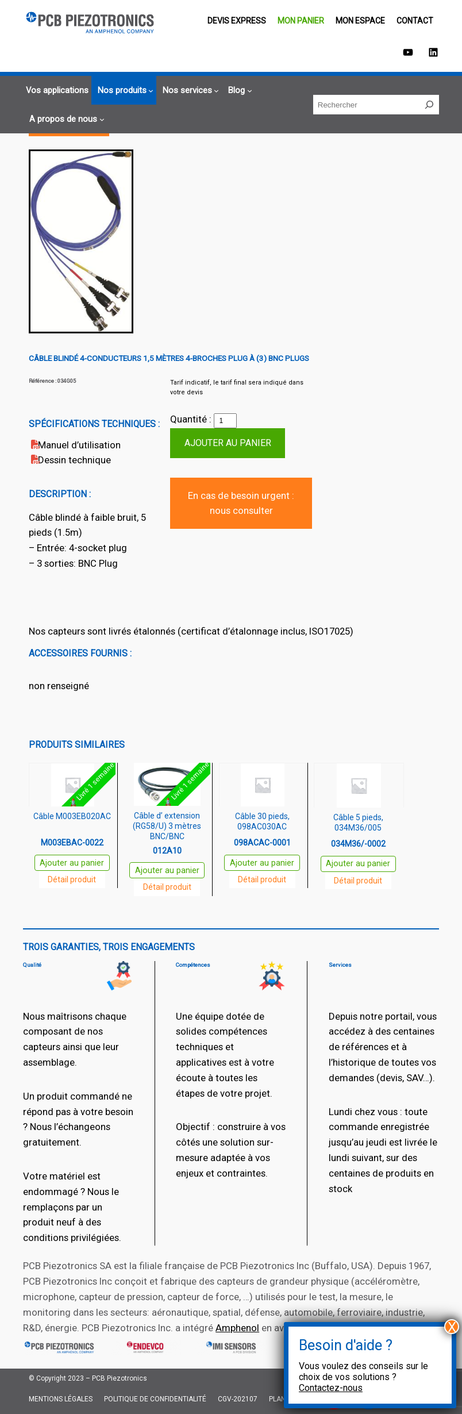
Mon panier (301, 20)
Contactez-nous (331, 1387)
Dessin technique (74, 460)
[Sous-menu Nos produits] (124, 90)
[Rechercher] (429, 104)
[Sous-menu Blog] (238, 90)
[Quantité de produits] (225, 420)
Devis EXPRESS (236, 20)
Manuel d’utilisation (79, 445)
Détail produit (72, 879)
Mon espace (360, 20)
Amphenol (237, 1328)
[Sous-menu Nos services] (189, 90)
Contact (414, 20)
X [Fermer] (452, 1326)
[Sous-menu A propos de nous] (65, 119)
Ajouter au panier (227, 442)
